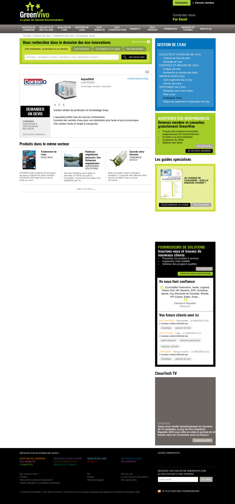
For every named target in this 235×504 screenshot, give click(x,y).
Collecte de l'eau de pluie (176, 58)
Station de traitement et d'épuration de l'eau (186, 101)
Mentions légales (95, 480)
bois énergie (166, 321)
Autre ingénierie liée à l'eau (177, 79)
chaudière (165, 352)
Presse (90, 477)
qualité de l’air (64, 28)
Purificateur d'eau (85, 35)
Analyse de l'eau (172, 69)
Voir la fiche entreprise (34, 134)
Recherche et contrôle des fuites (180, 72)
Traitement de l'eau (63, 35)
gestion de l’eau (82, 28)
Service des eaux (172, 83)
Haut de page (85, 189)
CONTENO (88, 82)
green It (135, 29)
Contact (23, 477)
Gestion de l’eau (42, 35)
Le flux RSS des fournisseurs (180, 491)
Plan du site (127, 474)
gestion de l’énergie (29, 28)
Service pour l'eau (172, 76)
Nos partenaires (129, 480)
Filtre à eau (169, 94)
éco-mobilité (99, 28)
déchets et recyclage (46, 28)
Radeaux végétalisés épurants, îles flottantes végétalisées (93, 157)
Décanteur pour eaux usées (178, 90)
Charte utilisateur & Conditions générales (40, 483)
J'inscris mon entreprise (195, 273)
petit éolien (166, 333)
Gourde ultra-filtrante (137, 153)
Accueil (27, 35)
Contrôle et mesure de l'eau (179, 65)
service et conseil (188, 28)
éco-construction (117, 28)
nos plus (205, 29)
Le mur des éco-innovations (134, 477)
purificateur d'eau (138, 79)
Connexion (181, 2)
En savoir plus (204, 146)
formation (170, 29)
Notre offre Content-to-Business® (36, 480)
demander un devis (35, 111)
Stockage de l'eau (172, 61)
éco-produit (153, 28)
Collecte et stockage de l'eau (180, 54)
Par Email (180, 19)
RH (89, 474)
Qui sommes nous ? (29, 474)
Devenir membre (204, 2)
